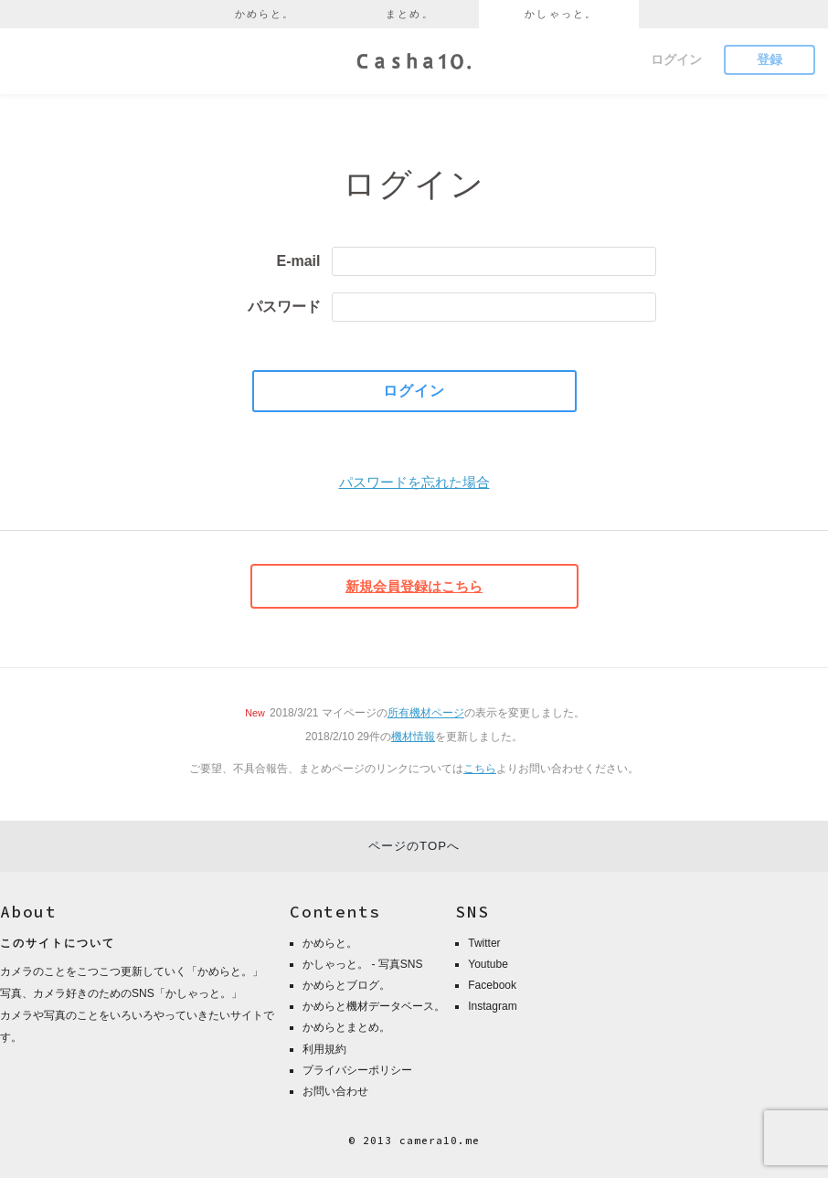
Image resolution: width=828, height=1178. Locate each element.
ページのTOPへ (414, 846)
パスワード (284, 306)
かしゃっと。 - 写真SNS (362, 964)
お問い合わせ (335, 1091)
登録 (769, 59)
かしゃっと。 (561, 13)
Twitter (484, 943)
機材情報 (413, 736)
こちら (479, 768)
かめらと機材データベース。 (374, 1006)
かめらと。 (265, 13)
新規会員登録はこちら (414, 586)
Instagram (492, 1006)
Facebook (492, 985)
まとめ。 (410, 13)
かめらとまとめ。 (346, 1027)
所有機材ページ (425, 712)
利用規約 (324, 1049)
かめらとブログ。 (346, 985)
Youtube (488, 964)
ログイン (676, 59)
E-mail (298, 261)
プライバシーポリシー (357, 1070)
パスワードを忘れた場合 (414, 482)
